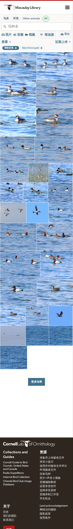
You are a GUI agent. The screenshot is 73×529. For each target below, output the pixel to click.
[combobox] (39, 26)
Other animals (31, 18)
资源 (43, 452)
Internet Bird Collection (16, 477)
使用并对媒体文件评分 (53, 466)
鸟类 (6, 18)
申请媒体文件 (48, 470)
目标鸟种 (45, 474)
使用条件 (45, 518)
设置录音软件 (48, 486)
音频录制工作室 (49, 494)
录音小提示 (46, 462)
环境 (15, 18)
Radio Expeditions (13, 473)
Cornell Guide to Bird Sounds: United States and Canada (16, 465)
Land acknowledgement (54, 505)
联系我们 (8, 520)
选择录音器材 (48, 490)
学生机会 (45, 498)
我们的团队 (10, 516)
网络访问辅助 (48, 509)
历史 (6, 512)
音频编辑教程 (48, 482)
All (45, 18)
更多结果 (36, 381)
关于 (6, 506)
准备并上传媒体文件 (52, 457)
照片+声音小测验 (50, 478)
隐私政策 (45, 513)
